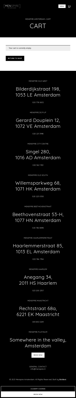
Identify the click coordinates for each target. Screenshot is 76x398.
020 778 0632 (38, 102)
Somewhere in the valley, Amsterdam (38, 343)
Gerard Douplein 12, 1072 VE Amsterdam (38, 123)
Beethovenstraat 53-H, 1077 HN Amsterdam (38, 217)
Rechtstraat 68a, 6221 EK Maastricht (38, 311)
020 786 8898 (38, 228)
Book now (38, 355)
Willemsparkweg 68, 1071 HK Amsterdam (38, 186)
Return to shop (15, 58)
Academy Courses (38, 389)
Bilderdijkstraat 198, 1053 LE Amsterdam (38, 92)
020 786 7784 (38, 259)
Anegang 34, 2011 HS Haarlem (38, 280)
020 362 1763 (38, 165)
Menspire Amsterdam (35, 19)
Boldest (62, 379)
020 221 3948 (37, 134)
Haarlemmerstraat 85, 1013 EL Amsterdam (38, 248)
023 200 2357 (38, 290)
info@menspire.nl (38, 369)
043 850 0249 (38, 322)
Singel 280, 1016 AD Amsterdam (38, 154)
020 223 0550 (38, 196)
